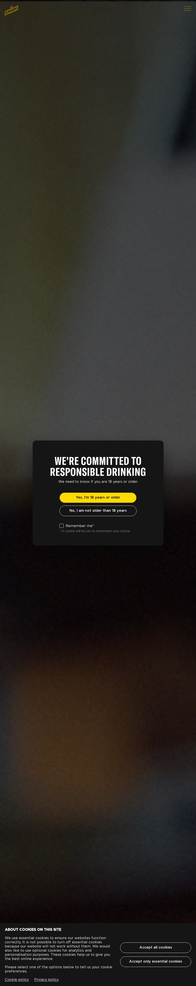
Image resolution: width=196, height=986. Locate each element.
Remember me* (80, 526)
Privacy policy (46, 979)
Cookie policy (17, 979)
